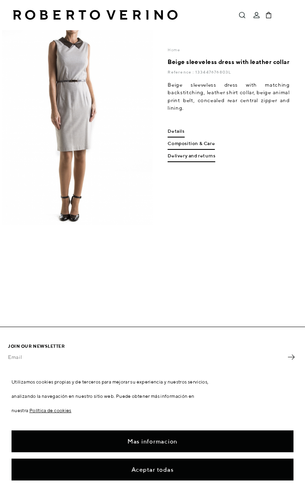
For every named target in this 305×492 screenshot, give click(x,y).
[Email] (146, 357)
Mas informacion (152, 441)
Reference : (181, 72)
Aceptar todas (152, 469)
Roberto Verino (95, 15)
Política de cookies (50, 410)
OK (291, 357)
